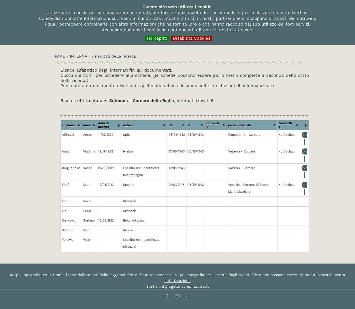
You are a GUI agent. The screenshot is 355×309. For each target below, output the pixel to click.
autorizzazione (178, 281)
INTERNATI (80, 56)
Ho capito (157, 38)
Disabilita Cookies (191, 38)
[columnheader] (71, 125)
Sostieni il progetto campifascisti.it (177, 286)
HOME (60, 56)
